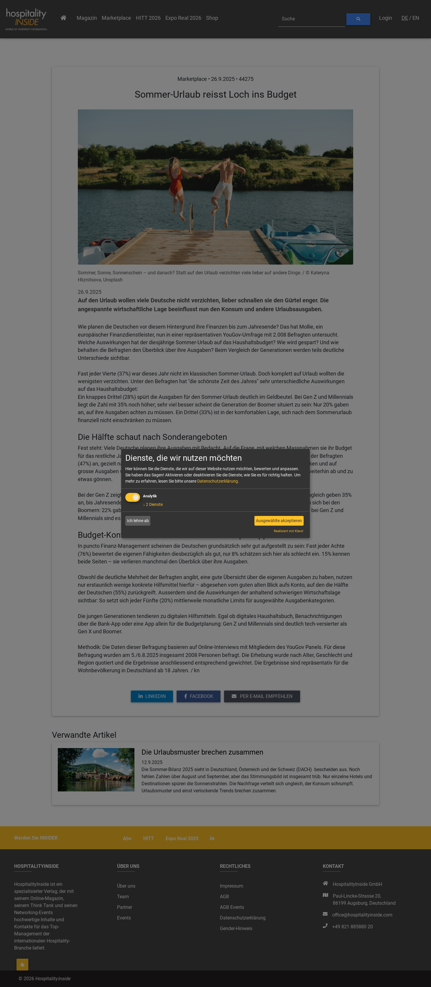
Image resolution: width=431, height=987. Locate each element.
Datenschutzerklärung (217, 481)
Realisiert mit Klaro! (288, 531)
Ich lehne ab (138, 520)
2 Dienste (153, 504)
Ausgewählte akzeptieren (279, 520)
